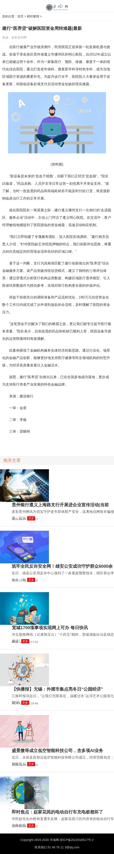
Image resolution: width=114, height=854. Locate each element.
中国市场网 (57, 7)
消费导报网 (19, 443)
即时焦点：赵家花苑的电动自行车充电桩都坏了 (57, 812)
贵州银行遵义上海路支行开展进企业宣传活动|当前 (60, 504)
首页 (20, 16)
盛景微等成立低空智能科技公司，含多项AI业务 (57, 750)
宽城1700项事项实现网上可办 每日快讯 (50, 627)
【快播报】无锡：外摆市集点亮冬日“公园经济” (57, 689)
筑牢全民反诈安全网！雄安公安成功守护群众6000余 (62, 566)
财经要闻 (33, 16)
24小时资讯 (33, 443)
